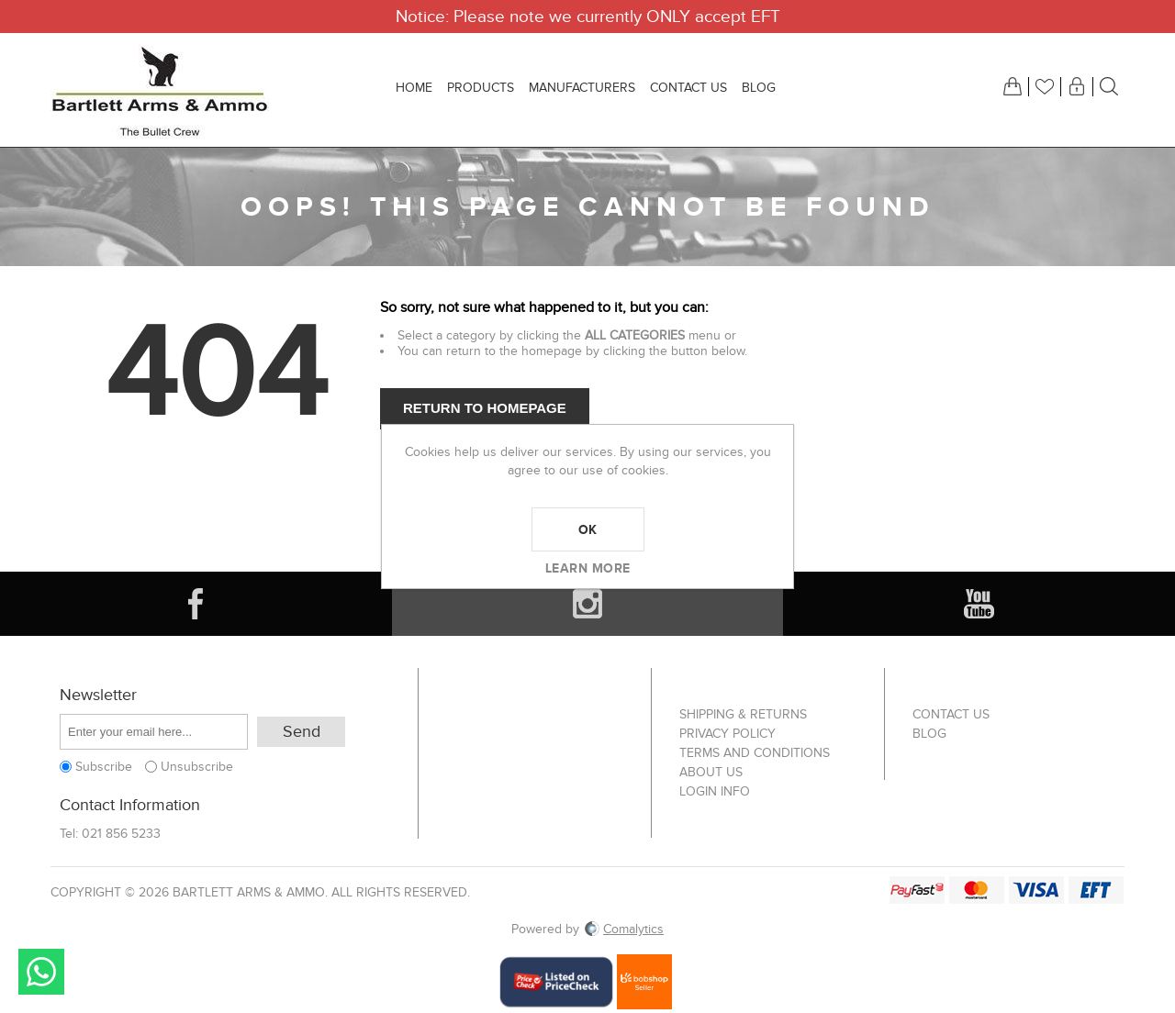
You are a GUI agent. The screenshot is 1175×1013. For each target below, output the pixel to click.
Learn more (588, 568)
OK (588, 529)
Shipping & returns (743, 714)
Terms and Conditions (754, 753)
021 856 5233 (121, 833)
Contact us (951, 714)
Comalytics (624, 929)
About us (711, 772)
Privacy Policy (727, 733)
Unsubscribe (197, 766)
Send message (41, 972)
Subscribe (103, 766)
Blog (929, 733)
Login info (714, 791)
